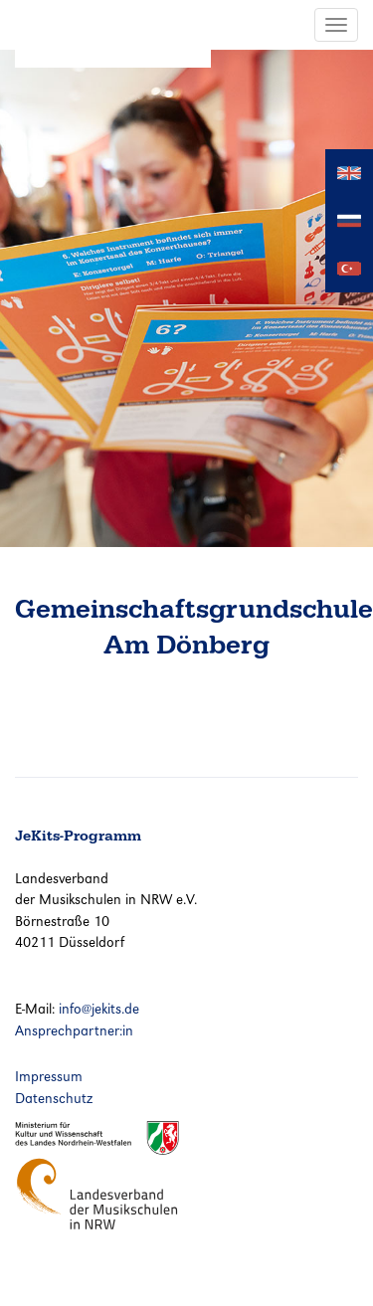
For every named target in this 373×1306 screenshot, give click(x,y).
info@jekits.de (99, 1009)
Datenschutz (54, 1098)
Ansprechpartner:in (74, 1030)
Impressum (49, 1076)
